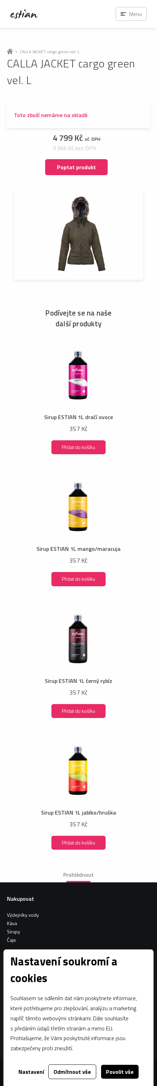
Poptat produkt (76, 167)
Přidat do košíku (78, 447)
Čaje (11, 940)
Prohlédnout (78, 875)
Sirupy (13, 931)
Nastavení (31, 1072)
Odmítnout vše (72, 1072)
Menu (135, 14)
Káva (12, 923)
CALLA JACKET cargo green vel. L (50, 52)
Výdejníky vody (23, 914)
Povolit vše (120, 1072)
